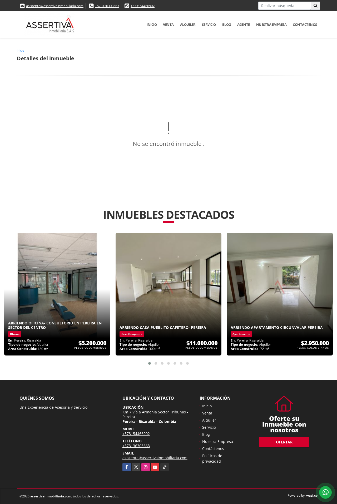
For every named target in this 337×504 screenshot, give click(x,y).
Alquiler (188, 24)
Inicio (152, 24)
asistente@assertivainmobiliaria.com (54, 5)
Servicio (209, 24)
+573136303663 (107, 5)
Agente (243, 24)
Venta (168, 24)
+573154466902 (143, 5)
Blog (226, 24)
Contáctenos (305, 24)
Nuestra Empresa (271, 24)
